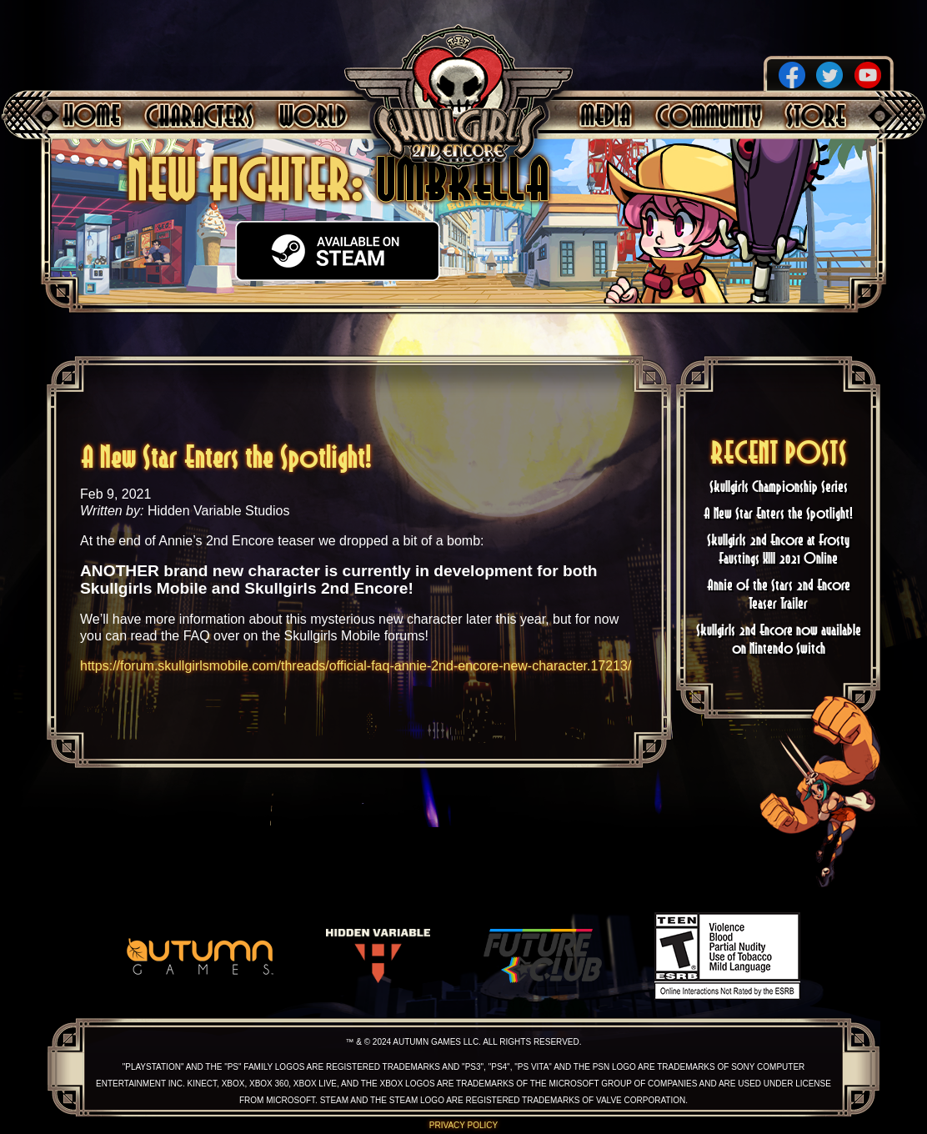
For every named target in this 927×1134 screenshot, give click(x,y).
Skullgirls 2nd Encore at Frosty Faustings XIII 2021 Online (778, 548)
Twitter (829, 75)
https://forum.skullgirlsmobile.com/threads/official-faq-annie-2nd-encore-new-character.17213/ (355, 666)
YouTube (867, 75)
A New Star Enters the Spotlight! (778, 513)
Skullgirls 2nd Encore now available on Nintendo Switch (778, 638)
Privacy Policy (463, 1125)
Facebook (792, 75)
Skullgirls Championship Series (778, 486)
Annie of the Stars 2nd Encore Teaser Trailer (778, 593)
